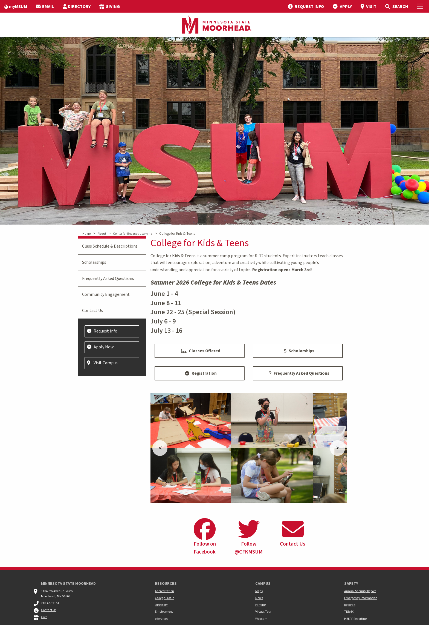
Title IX (348, 611)
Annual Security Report (360, 591)
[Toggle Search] (396, 6)
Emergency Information (360, 598)
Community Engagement (106, 294)
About (102, 233)
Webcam (261, 619)
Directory (161, 605)
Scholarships (299, 351)
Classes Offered (200, 351)
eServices (161, 619)
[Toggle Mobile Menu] (421, 6)
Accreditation (164, 591)
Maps (259, 591)
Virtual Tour (263, 611)
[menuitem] (15, 6)
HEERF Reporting (355, 619)
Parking (260, 605)
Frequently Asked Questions (299, 373)
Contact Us (92, 311)
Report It (349, 605)
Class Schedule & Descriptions (110, 246)
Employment (164, 611)
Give (44, 617)
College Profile (164, 598)
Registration (201, 373)
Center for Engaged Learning (132, 233)
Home (86, 233)
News (259, 598)
